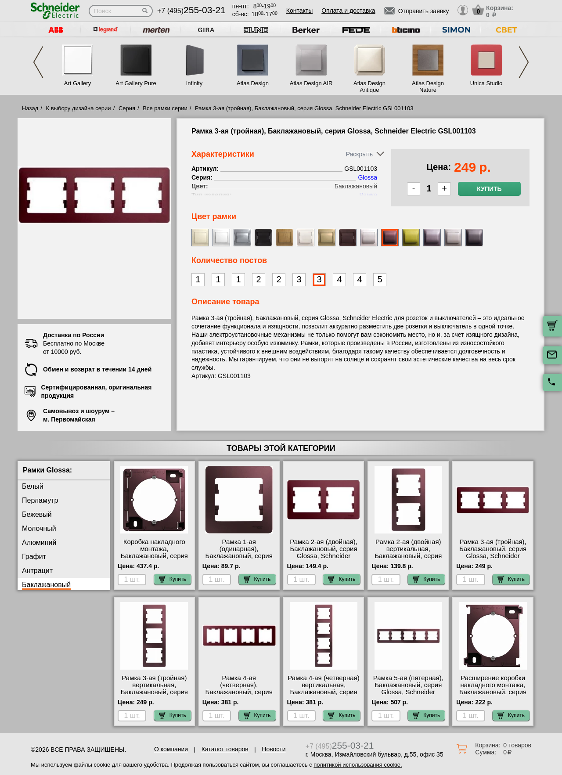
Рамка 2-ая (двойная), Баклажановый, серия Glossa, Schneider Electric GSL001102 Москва (323, 555)
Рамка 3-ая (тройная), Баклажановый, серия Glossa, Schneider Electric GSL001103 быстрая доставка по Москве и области (492, 559)
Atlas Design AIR (311, 83)
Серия (127, 108)
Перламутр (40, 500)
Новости (273, 749)
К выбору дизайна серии (78, 108)
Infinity (194, 83)
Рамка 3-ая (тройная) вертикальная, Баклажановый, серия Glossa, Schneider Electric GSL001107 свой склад (154, 695)
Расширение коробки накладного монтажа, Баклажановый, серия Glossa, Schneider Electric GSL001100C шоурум (492, 695)
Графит (34, 556)
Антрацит (37, 570)
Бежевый (37, 514)
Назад (30, 108)
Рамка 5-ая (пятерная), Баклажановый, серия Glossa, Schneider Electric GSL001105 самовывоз (408, 692)
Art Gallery (77, 83)
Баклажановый (46, 584)
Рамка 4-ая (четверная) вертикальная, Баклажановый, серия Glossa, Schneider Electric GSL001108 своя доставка (323, 695)
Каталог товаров (225, 749)
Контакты (299, 10)
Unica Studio (486, 83)
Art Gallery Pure (135, 83)
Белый (32, 486)
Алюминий (39, 542)
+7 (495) (191, 10)
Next (524, 62)
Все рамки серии (165, 108)
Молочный (39, 528)
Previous (38, 62)
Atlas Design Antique (369, 86)
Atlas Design (253, 83)
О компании (171, 749)
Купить (489, 188)
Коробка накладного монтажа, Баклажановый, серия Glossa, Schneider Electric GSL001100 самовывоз (154, 559)
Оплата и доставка (348, 10)
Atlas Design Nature (428, 86)
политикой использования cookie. (357, 764)
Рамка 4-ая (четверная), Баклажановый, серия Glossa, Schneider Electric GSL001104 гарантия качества (239, 695)
